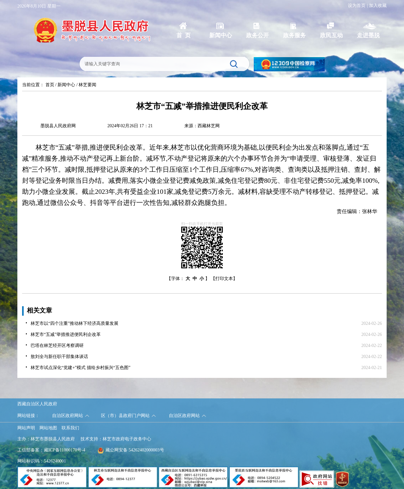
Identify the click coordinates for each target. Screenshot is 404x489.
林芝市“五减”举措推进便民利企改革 (66, 334)
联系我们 (70, 428)
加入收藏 (378, 5)
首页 (49, 84)
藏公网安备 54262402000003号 (131, 450)
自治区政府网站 (67, 415)
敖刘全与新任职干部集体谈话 (59, 356)
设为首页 (356, 5)
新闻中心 (66, 84)
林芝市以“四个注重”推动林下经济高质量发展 (74, 323)
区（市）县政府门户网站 (125, 415)
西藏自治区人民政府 (37, 404)
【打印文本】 (224, 278)
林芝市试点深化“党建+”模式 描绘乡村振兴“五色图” (80, 367)
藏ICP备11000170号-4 (64, 450)
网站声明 (26, 428)
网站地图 (48, 428)
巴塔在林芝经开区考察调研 (57, 345)
